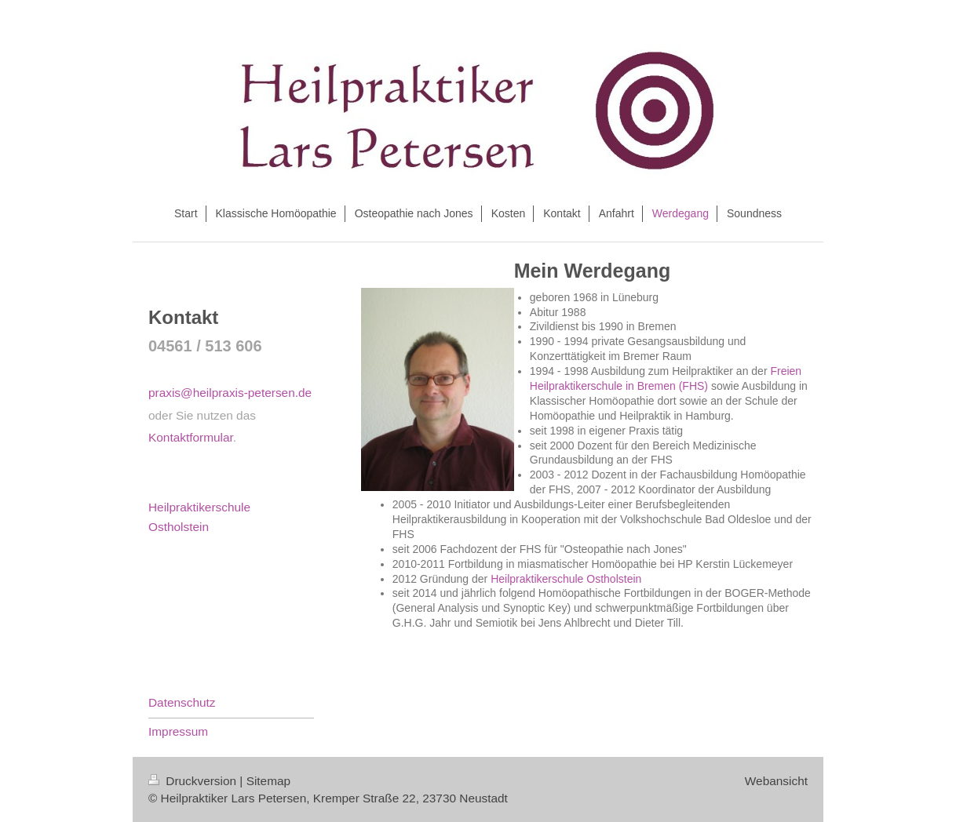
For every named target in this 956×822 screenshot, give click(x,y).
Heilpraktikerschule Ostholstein (566, 579)
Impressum (178, 731)
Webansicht (776, 780)
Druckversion (193, 780)
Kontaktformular (190, 437)
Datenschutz (182, 702)
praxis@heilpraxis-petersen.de (230, 392)
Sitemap (268, 780)
